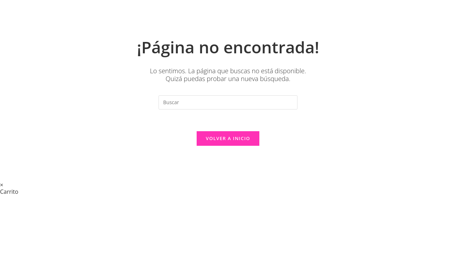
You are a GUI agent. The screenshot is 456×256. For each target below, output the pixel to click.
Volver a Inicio (228, 138)
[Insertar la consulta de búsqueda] (228, 102)
